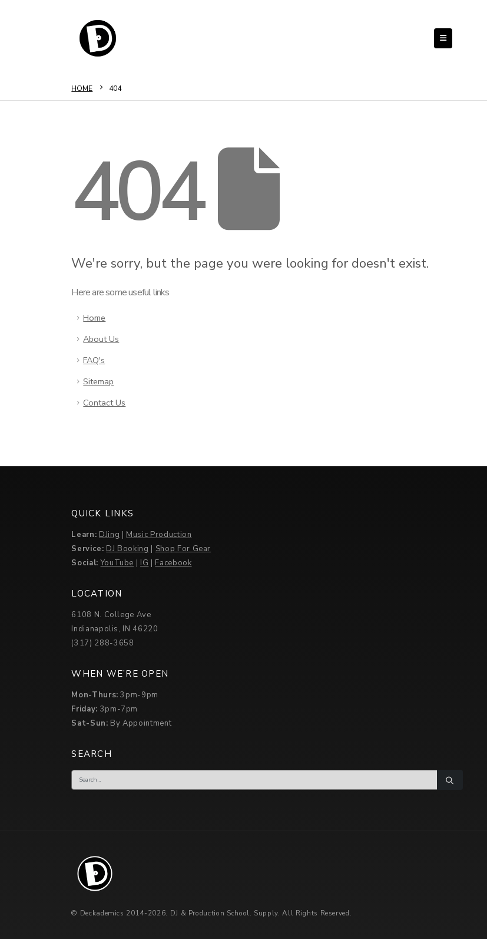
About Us (101, 339)
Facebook (173, 563)
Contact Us (104, 402)
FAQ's (94, 360)
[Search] (450, 780)
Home (94, 318)
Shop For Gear (183, 548)
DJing (109, 534)
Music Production (158, 534)
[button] (443, 38)
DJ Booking (127, 548)
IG (144, 563)
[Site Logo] (97, 38)
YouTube (117, 563)
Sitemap (98, 381)
